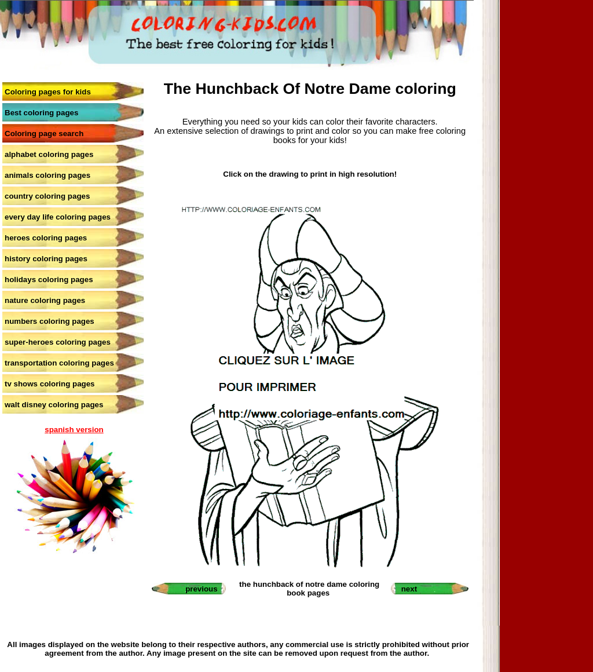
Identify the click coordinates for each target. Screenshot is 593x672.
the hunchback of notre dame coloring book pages (309, 588)
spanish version (74, 429)
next (409, 589)
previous (201, 589)
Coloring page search (44, 133)
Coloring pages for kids (48, 91)
